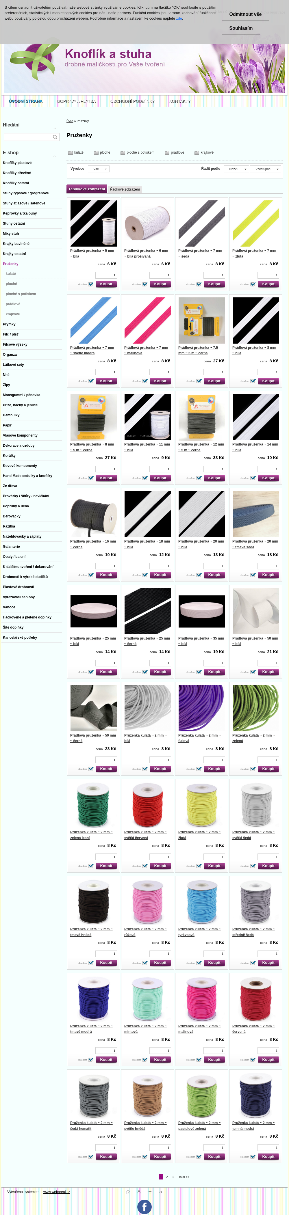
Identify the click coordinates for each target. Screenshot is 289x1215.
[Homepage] (25, 101)
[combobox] (236, 168)
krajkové (207, 152)
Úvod (69, 121)
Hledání (11, 124)
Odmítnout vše (245, 14)
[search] (55, 137)
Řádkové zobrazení (125, 189)
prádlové (177, 152)
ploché (105, 152)
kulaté (79, 152)
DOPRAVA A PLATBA (76, 101)
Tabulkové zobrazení (86, 189)
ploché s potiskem (140, 152)
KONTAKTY (179, 101)
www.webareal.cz (56, 1192)
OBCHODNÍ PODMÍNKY (132, 101)
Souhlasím (241, 28)
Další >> (184, 1177)
